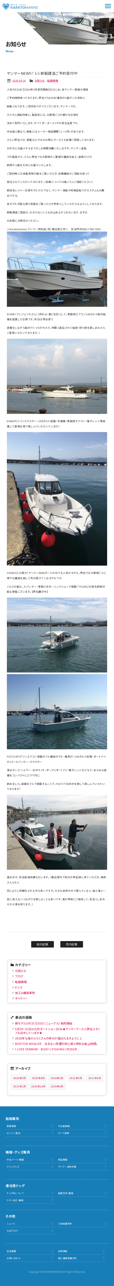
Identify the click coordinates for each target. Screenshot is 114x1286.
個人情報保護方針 (67, 1258)
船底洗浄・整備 (65, 1193)
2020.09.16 (19, 80)
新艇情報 (11, 1126)
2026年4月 (38, 1078)
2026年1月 (57, 1078)
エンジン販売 (13, 1133)
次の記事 (71, 944)
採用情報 (62, 1251)
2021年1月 (19, 1086)
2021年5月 (75, 1078)
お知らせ (40, 80)
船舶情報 (52, 80)
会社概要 (11, 1251)
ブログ (19, 976)
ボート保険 (63, 1133)
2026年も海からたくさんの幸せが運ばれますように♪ (48, 1038)
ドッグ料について (15, 1193)
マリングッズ (13, 1166)
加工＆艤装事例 (25, 993)
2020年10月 (38, 1086)
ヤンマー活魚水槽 (67, 1166)
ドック (18, 987)
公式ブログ (12, 1230)
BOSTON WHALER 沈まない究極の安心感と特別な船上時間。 (56, 1044)
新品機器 (62, 1159)
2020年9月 (57, 1086)
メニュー (108, 6)
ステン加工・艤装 (15, 1200)
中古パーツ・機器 (15, 1159)
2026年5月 (19, 1078)
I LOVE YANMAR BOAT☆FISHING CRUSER (46, 1049)
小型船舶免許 (65, 1223)
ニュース (11, 1223)
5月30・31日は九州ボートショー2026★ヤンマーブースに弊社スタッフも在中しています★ (57, 1031)
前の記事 (42, 944)
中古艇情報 (64, 1126)
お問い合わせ (13, 1258)
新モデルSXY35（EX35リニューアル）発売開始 (43, 1023)
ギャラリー (21, 998)
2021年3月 (94, 1078)
